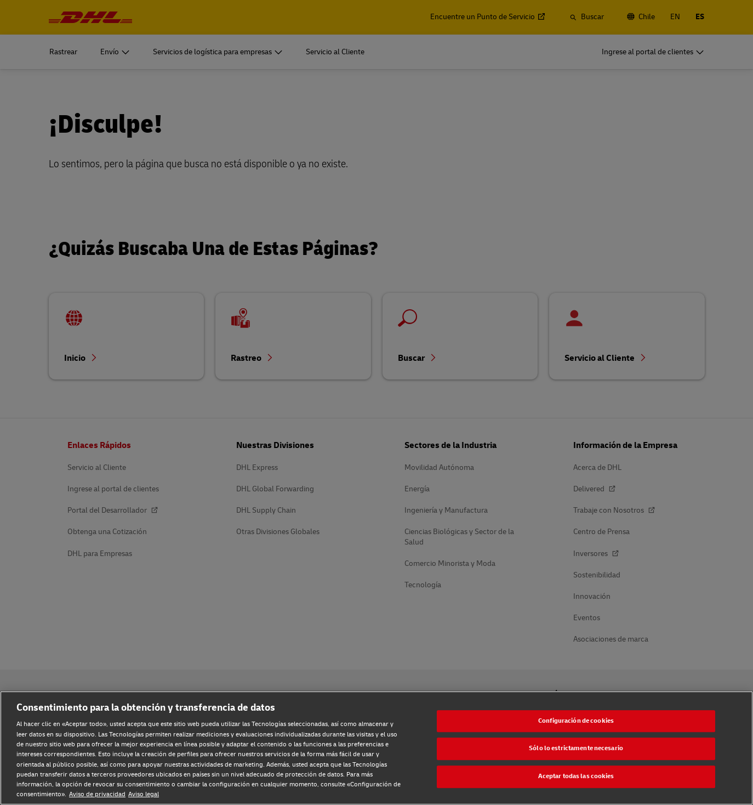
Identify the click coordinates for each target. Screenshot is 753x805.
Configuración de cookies (576, 721)
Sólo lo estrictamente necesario (576, 749)
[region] (376, 748)
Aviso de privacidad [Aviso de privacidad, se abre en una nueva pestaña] (97, 794)
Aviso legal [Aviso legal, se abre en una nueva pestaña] (143, 794)
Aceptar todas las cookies (576, 776)
